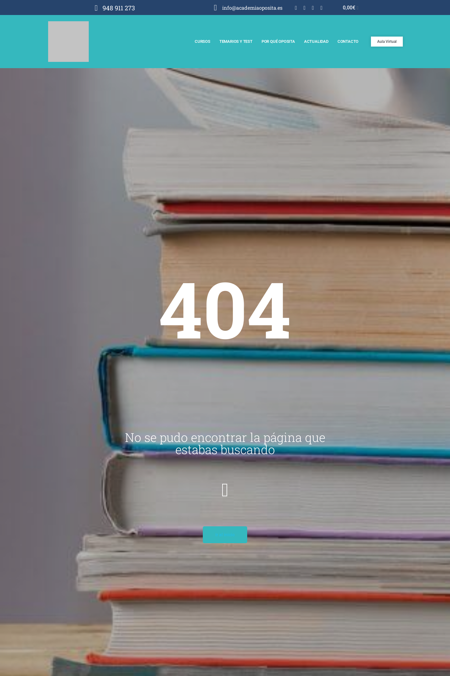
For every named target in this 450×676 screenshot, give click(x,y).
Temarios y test (235, 41)
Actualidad (316, 41)
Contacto (348, 41)
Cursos (202, 41)
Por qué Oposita (278, 41)
